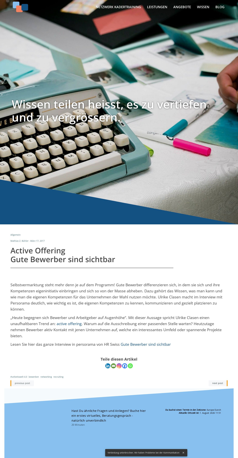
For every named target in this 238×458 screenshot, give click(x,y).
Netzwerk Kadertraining (118, 6)
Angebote (182, 6)
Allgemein (15, 234)
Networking (46, 376)
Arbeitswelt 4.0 (19, 376)
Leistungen (157, 6)
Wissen (203, 6)
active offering (69, 323)
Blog (220, 6)
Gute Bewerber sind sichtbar (146, 344)
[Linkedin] (107, 365)
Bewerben (34, 376)
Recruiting (58, 376)
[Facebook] (124, 365)
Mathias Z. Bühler (19, 241)
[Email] (113, 365)
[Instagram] (119, 365)
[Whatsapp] (130, 365)
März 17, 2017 (37, 241)
